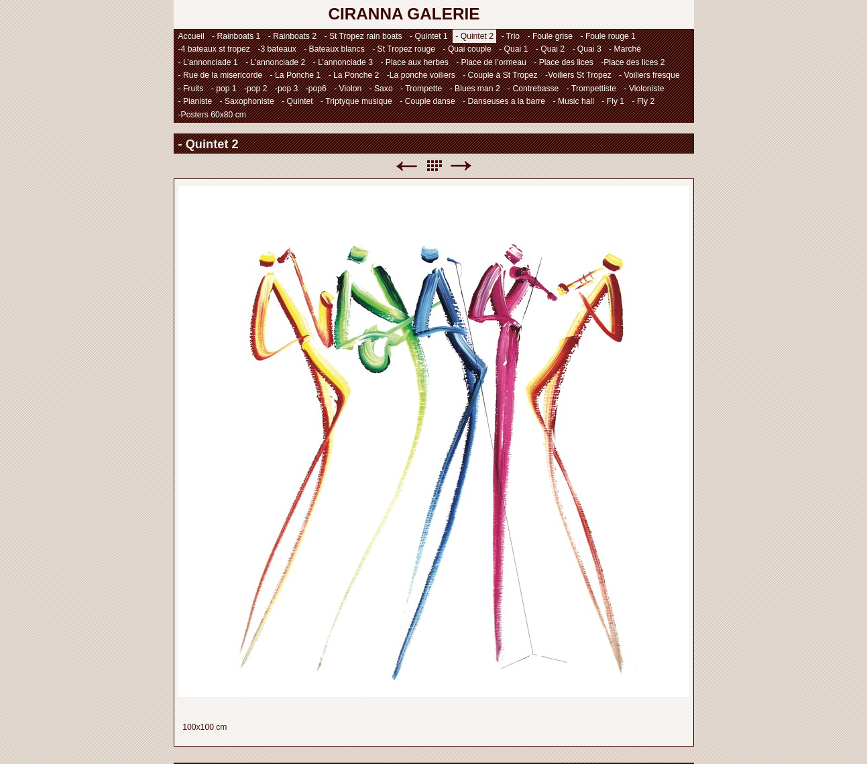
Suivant (461, 166)
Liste (433, 166)
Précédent (406, 166)
